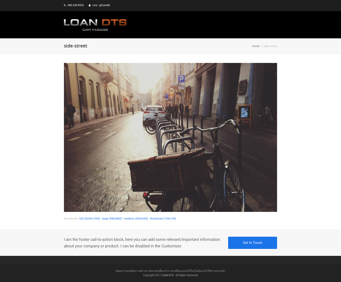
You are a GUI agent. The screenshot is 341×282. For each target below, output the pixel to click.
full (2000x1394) (89, 218)
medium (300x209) (136, 218)
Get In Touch (252, 243)
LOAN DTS (167, 275)
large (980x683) (112, 218)
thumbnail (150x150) (163, 218)
